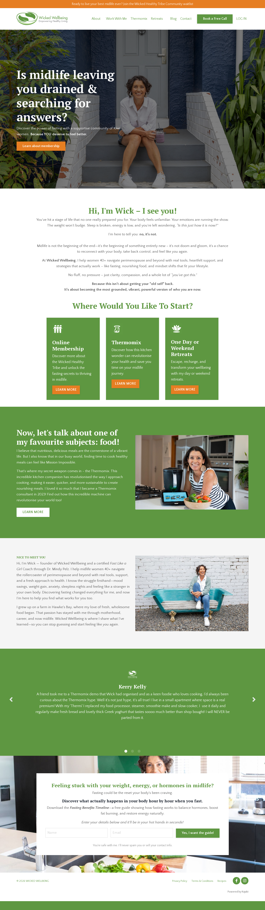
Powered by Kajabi (238, 900)
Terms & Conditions (202, 889)
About (95, 19)
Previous (11, 707)
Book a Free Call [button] (215, 19)
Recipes (222, 889)
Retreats (157, 19)
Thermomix (138, 19)
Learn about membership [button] (41, 147)
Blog (173, 19)
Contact (186, 19)
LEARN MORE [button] (66, 391)
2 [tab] (132, 759)
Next (254, 707)
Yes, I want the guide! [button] (198, 841)
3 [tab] (139, 759)
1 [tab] (126, 759)
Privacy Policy (179, 889)
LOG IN (241, 19)
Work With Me (116, 19)
